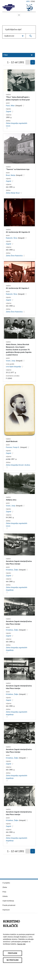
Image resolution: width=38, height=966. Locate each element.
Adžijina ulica (11, 500)
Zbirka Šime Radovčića (14, 256)
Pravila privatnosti (9, 905)
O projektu (6, 883)
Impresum (6, 910)
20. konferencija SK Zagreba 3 (17, 288)
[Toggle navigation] (19, 15)
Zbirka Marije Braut (13, 193)
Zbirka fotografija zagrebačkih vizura (16, 124)
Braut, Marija (10, 175)
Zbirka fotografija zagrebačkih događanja (16, 589)
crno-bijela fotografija (13, 366)
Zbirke (5, 887)
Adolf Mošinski (12, 441)
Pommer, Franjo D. (13, 447)
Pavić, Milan (10, 105)
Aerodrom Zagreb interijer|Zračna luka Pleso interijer (19, 562)
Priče (4, 892)
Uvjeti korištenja (8, 901)
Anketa (5, 896)
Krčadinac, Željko (12, 570)
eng (33, 1)
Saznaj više (21, 944)
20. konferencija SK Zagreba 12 (18, 232)
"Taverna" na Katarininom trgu (17, 169)
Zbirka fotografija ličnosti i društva (18, 465)
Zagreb (8, 111)
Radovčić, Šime (11, 238)
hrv (28, 1)
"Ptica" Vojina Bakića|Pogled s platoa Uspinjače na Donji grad (18, 98)
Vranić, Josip (10, 361)
